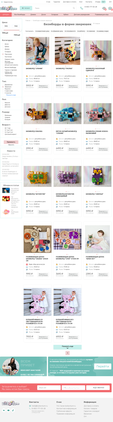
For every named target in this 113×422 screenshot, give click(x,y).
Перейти (102, 366)
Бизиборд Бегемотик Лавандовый (65, 195)
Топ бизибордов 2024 (14, 211)
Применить (11, 142)
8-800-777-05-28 (91, 7)
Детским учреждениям (82, 14)
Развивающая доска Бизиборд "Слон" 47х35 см (67, 258)
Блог (80, 2)
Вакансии (88, 414)
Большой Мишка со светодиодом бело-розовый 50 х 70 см (34, 321)
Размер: (6, 112)
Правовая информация (65, 414)
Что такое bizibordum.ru (66, 406)
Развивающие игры (101, 14)
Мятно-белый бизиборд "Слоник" (66, 132)
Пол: (4, 99)
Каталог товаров (90, 408)
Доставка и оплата (91, 406)
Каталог (26, 8)
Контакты (89, 2)
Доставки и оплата (69, 2)
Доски (43, 14)
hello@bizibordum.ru (38, 406)
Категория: (7, 40)
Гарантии (56, 2)
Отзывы (100, 1)
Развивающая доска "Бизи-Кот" (95, 258)
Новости (11, 151)
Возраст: (6, 125)
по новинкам (91, 31)
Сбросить (11, 145)
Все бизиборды (19, 14)
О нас (48, 2)
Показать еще (67, 346)
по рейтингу (81, 31)
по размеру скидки (102, 31)
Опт (110, 2)
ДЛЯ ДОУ (6, 14)
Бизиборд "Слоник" (34, 68)
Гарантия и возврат (92, 411)
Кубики (66, 14)
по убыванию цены (57, 31)
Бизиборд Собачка (34, 131)
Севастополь (7, 2)
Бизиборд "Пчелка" (64, 68)
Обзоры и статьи (11, 185)
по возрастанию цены (42, 31)
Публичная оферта (63, 411)
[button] (36, 191)
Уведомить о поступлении (43, 86)
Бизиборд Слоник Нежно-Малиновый (97, 132)
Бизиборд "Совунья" (94, 194)
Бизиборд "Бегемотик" (36, 194)
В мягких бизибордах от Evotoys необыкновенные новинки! (10, 174)
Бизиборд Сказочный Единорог (95, 69)
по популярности (70, 31)
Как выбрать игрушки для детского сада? (15, 191)
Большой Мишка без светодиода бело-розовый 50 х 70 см (64, 321)
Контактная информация (66, 408)
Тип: (4, 81)
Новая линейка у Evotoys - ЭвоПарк (10, 157)
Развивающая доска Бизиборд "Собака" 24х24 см (37, 259)
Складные (54, 14)
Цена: (5, 22)
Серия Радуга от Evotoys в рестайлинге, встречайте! (10, 165)
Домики (33, 14)
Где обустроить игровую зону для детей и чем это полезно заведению (15, 202)
